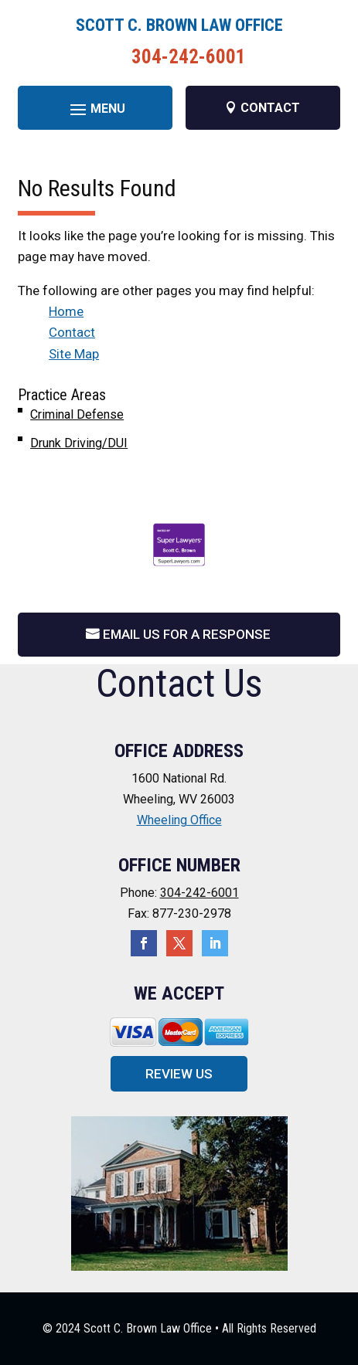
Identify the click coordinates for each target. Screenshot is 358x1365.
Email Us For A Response (187, 634)
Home (66, 311)
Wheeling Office (179, 820)
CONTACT (270, 107)
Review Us (179, 1073)
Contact (72, 332)
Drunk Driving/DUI (79, 443)
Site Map (74, 354)
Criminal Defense (77, 414)
